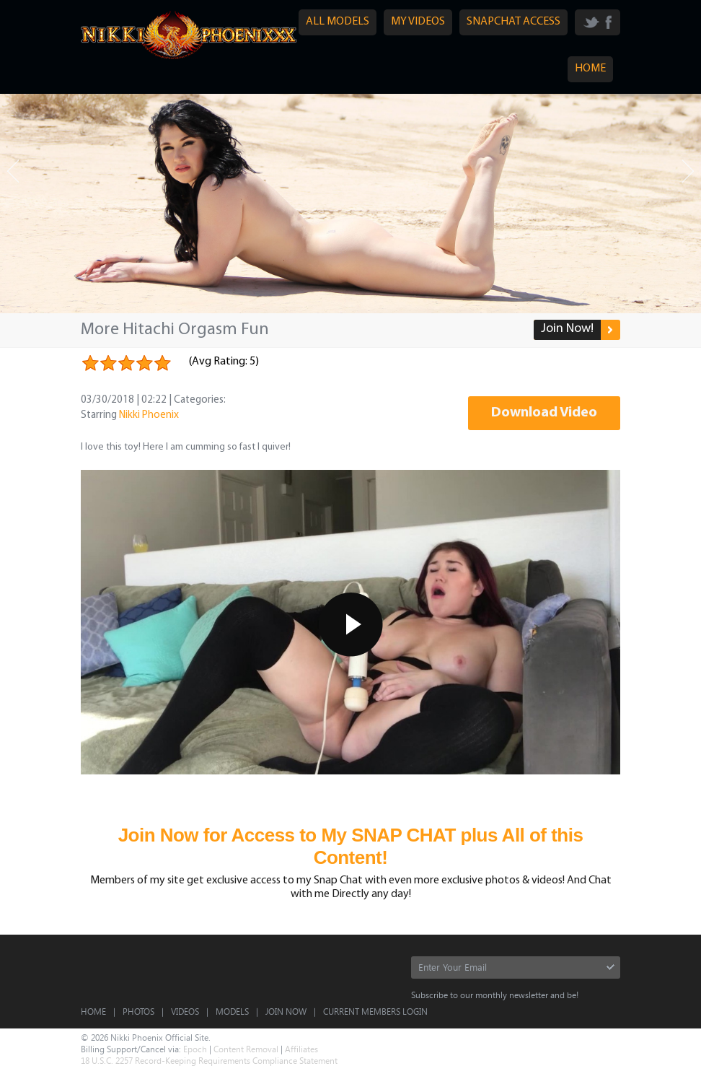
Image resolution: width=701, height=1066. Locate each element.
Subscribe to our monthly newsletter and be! (494, 994)
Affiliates (301, 1048)
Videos (185, 1011)
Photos (138, 1011)
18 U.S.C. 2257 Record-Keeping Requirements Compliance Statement (209, 1060)
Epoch (195, 1048)
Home (93, 1011)
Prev (13, 171)
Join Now (286, 1011)
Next (688, 171)
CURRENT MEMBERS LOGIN (375, 1011)
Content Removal (245, 1048)
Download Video (544, 413)
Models (232, 1011)
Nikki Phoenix (149, 415)
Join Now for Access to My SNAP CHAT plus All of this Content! (350, 846)
